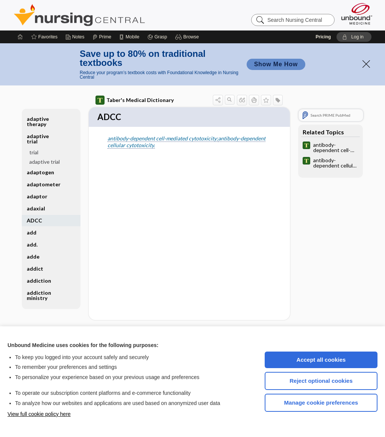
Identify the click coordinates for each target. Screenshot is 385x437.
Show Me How (276, 64)
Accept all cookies (321, 359)
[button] (188, 36)
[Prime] (101, 36)
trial (33, 152)
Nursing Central (108, 15)
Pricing (323, 37)
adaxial (36, 208)
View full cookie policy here (39, 414)
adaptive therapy (38, 121)
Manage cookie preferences (321, 402)
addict (35, 268)
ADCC (34, 220)
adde (33, 256)
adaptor (37, 196)
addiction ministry (39, 295)
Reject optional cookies (321, 381)
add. (32, 244)
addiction (39, 280)
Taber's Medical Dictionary (134, 100)
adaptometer (44, 184)
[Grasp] (157, 36)
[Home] (20, 36)
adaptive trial (38, 139)
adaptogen (40, 172)
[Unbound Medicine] (356, 14)
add (31, 232)
